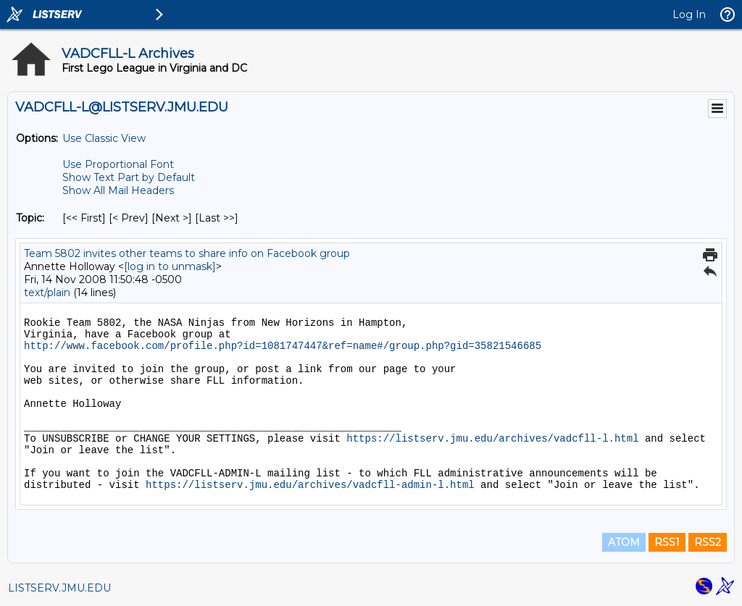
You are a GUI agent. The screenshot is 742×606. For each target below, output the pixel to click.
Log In (689, 14)
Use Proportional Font (118, 164)
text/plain (47, 292)
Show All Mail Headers (118, 190)
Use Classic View (104, 138)
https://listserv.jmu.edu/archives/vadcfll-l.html (492, 439)
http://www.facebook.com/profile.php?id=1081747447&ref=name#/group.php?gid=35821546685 (282, 346)
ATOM (624, 542)
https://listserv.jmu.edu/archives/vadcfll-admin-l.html (310, 485)
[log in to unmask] (170, 266)
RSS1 (667, 542)
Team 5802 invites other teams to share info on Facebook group (187, 253)
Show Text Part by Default (128, 177)
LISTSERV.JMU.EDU (59, 587)
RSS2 (707, 542)
